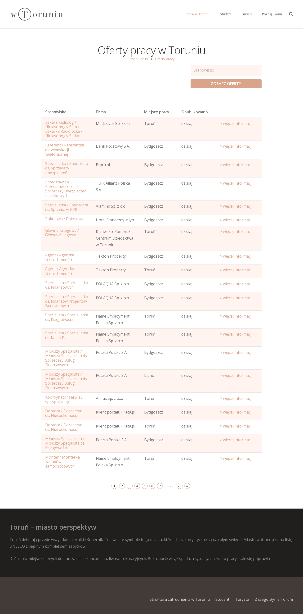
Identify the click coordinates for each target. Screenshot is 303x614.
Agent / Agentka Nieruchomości (59, 257)
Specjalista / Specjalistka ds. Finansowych (66, 285)
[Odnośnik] (36, 14)
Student (222, 599)
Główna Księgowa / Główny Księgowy (62, 232)
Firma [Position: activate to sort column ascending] (101, 111)
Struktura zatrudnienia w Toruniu (180, 599)
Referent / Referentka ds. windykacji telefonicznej (64, 149)
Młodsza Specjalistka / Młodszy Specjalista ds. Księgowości (65, 443)
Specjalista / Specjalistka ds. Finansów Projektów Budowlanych (66, 301)
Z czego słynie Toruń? (274, 599)
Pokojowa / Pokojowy (64, 218)
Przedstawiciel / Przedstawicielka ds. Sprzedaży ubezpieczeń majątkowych (66, 188)
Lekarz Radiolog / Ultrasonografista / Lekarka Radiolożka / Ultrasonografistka (63, 129)
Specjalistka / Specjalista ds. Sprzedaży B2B (66, 207)
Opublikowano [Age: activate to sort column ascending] (194, 111)
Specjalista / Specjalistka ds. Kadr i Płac (66, 335)
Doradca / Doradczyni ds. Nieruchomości (64, 413)
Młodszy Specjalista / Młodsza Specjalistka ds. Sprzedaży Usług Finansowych (66, 358)
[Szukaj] (291, 14)
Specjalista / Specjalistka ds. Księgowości (66, 317)
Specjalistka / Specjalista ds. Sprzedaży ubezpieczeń (66, 168)
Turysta (242, 599)
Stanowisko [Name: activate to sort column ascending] (56, 111)
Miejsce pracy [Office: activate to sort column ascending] (156, 111)
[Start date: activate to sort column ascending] (239, 113)
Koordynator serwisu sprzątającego (64, 399)
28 (179, 486)
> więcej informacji (236, 123)
